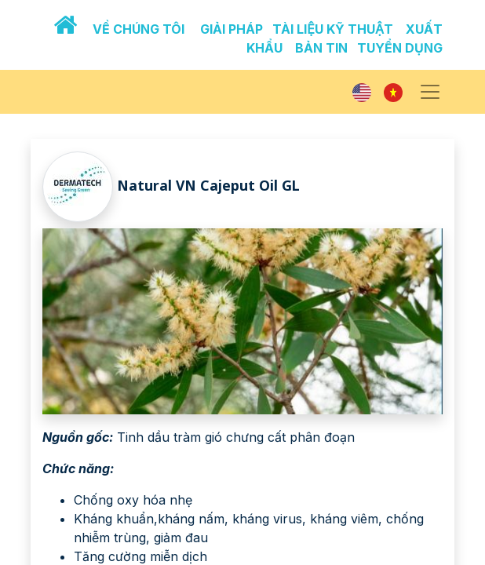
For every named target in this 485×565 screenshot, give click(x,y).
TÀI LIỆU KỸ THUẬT (332, 29)
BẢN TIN (321, 48)
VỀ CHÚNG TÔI (138, 29)
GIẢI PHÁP (231, 29)
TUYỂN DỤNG (400, 48)
